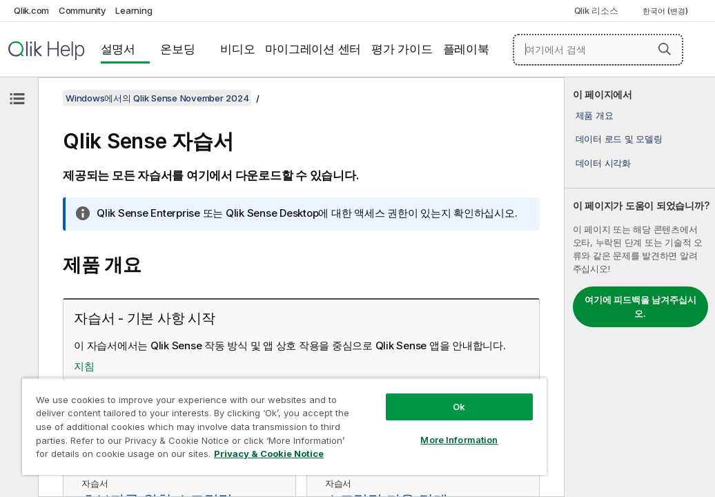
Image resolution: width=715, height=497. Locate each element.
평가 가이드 (402, 49)
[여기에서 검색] (598, 49)
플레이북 (466, 49)
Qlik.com (31, 10)
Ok (366, 382)
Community (82, 10)
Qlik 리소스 (596, 10)
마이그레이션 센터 (313, 49)
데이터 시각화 (603, 162)
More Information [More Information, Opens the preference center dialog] (366, 415)
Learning (133, 10)
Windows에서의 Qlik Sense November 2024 (157, 98)
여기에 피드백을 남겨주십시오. (640, 306)
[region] (229, 414)
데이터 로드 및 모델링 (619, 138)
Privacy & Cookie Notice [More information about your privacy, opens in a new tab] (133, 456)
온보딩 (177, 49)
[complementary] (640, 287)
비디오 (237, 49)
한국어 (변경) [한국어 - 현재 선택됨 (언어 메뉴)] (666, 11)
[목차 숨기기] (17, 98)
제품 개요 (595, 115)
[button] (664, 49)
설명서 (118, 49)
